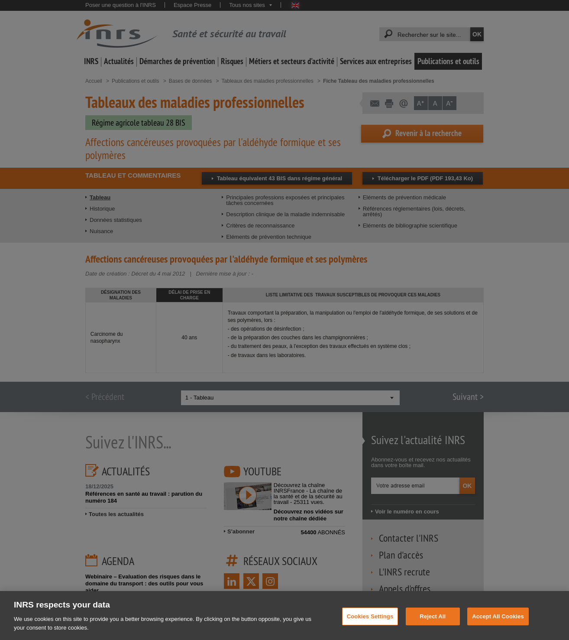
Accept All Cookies (498, 624)
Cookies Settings (370, 624)
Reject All (433, 624)
